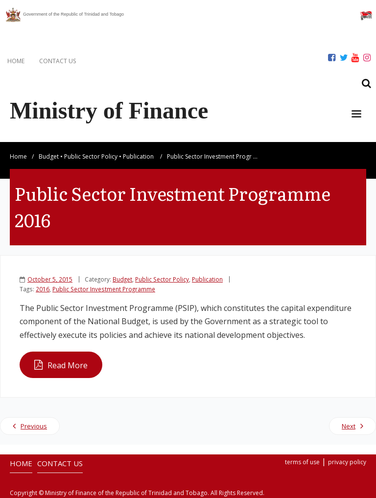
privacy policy (347, 462)
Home (18, 156)
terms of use (302, 462)
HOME (15, 61)
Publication (138, 156)
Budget (49, 156)
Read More (67, 365)
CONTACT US (57, 61)
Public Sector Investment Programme (103, 289)
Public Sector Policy (91, 156)
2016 (42, 289)
